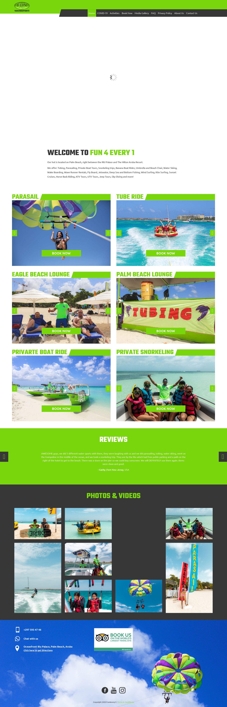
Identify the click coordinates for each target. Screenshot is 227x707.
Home (92, 13)
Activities (114, 13)
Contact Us (191, 13)
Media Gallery (142, 13)
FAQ (153, 13)
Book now (61, 253)
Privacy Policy (165, 13)
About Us (179, 13)
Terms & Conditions (126, 702)
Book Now (127, 13)
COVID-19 (102, 13)
